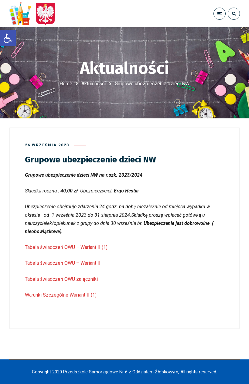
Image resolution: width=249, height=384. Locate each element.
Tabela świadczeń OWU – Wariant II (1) (66, 247)
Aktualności (93, 84)
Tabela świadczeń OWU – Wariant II (63, 263)
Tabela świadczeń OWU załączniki (61, 279)
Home (66, 84)
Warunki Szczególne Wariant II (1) (61, 295)
